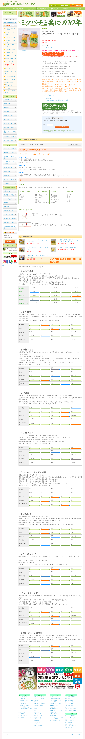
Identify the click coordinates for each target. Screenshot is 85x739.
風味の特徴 (6, 111)
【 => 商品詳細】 (47, 98)
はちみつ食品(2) (10, 79)
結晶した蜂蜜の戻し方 (9, 127)
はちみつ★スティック (24, 703)
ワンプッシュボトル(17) (10, 33)
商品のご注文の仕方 (9, 148)
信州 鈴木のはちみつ (10, 22)
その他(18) (8, 88)
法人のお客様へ (8, 171)
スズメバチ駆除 (69, 703)
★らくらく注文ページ (9, 152)
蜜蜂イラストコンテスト (18, 9)
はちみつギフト (47, 47)
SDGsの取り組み (8, 199)
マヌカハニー (22, 698)
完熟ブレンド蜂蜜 (38, 702)
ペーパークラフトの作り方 (56, 717)
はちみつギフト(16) (9, 64)
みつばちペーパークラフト (72, 708)
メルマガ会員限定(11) (10, 91)
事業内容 (67, 698)
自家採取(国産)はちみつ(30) (11, 29)
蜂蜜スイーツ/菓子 (38, 715)
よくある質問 (7, 103)
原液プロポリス (22, 712)
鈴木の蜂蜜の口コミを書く (9, 227)
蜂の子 (35, 710)
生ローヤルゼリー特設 (9, 218)
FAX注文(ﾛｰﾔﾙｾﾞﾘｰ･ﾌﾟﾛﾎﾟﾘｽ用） (9, 162)
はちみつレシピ (54, 9)
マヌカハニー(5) (10, 37)
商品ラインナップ (8, 214)
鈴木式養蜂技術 (69, 700)
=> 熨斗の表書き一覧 (48, 95)
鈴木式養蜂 (6, 206)
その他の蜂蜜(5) (10, 76)
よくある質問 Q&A (54, 702)
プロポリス (37, 708)
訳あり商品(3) (9, 68)
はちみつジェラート (23, 715)
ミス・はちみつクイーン (42, 9)
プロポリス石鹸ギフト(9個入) (68, 247)
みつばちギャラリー (55, 720)
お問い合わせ (78, 9)
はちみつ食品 (37, 718)
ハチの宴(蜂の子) (23, 713)
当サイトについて (8, 167)
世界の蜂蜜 (37, 712)
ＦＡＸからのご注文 (70, 717)
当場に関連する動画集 (70, 710)
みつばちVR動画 (54, 718)
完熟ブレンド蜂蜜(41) (10, 41)
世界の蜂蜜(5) (9, 61)
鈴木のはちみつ (8, 191)
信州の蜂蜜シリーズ (39, 696)
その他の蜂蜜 (37, 717)
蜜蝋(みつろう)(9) (10, 55)
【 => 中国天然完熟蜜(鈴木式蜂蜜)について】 (55, 100)
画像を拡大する (22, 50)
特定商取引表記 (8, 175)
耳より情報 (37, 722)
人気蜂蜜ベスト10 (8, 107)
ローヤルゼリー (38, 707)
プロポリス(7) (9, 52)
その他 (35, 723)
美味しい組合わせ (8, 119)
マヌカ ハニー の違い (9, 115)
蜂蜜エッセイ (66, 9)
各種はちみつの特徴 (55, 698)
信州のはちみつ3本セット (25, 705)
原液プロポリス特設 (9, 222)
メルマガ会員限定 (38, 725)
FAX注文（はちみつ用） (9, 157)
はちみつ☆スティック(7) (10, 45)
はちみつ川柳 (30, 9)
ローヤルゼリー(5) (10, 49)
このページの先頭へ (76, 734)
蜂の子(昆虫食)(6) (10, 58)
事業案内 (6, 202)
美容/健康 (36, 720)
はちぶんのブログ (69, 707)
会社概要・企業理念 (9, 195)
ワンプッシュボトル (39, 698)
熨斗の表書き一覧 (8, 140)
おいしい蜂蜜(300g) (24, 707)
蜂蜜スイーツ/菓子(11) (10, 72)
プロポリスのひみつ (9, 136)
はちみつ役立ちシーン (9, 123)
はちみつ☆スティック (39, 703)
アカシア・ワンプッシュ (25, 696)
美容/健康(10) (9, 82)
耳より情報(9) (9, 85)
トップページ (7, 9)
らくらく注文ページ (70, 715)
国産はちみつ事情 (8, 210)
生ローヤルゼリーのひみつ (9, 131)
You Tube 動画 (69, 705)
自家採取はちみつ (38, 705)
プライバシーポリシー (9, 179)
